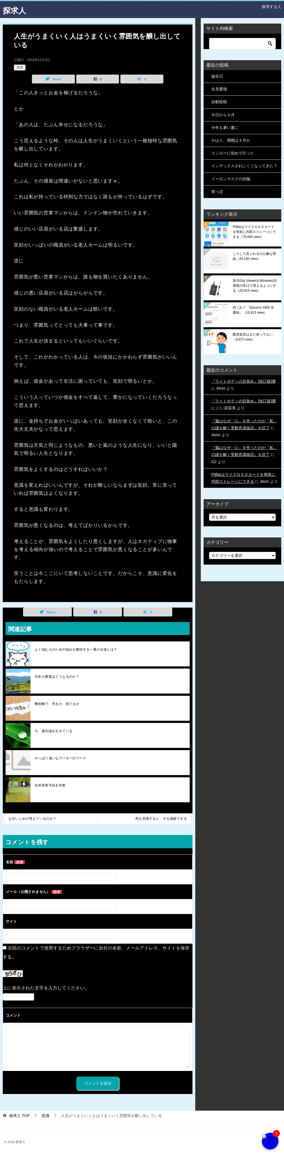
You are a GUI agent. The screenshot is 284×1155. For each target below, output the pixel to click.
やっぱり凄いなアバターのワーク (60, 758)
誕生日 (217, 76)
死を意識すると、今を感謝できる (161, 819)
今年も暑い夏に (225, 127)
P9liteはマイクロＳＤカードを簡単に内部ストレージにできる (254, 232)
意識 (19, 67)
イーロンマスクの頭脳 (230, 179)
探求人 (15, 9)
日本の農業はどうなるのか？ (57, 677)
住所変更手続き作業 (50, 785)
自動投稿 (219, 102)
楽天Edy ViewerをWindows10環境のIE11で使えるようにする (255, 286)
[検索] (242, 43)
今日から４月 (223, 115)
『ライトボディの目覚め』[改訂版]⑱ (243, 381)
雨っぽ (217, 191)
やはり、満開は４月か (230, 140)
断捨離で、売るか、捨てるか (57, 704)
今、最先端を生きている (53, 731)
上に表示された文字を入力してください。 (46, 988)
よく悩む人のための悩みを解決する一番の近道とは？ (76, 649)
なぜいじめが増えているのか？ (32, 819)
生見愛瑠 (219, 89)
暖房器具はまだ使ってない (253, 336)
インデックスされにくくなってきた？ (244, 166)
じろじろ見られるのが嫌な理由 (254, 256)
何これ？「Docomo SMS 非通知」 (253, 310)
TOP (19, 1115)
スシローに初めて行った (232, 153)
